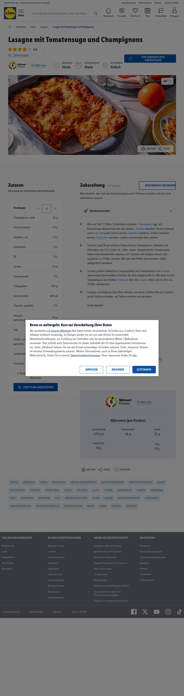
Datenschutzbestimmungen (85, 355)
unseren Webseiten (61, 330)
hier (135, 355)
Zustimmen (144, 369)
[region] (92, 348)
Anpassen (91, 369)
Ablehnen (118, 369)
